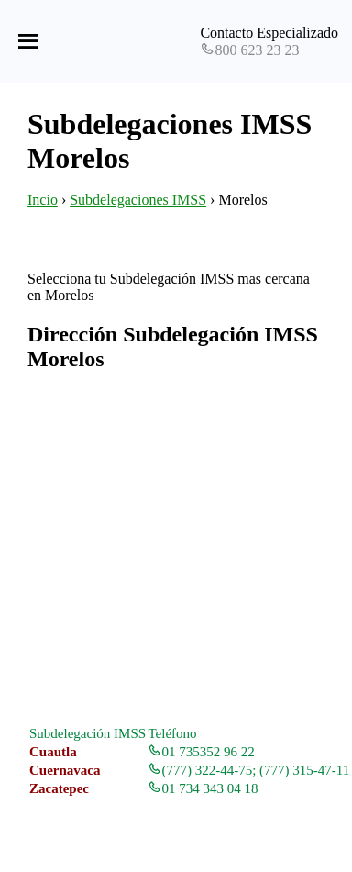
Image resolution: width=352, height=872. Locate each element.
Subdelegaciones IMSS (138, 199)
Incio (43, 199)
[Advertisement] (175, 549)
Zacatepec (59, 788)
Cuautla (53, 751)
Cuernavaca (65, 770)
